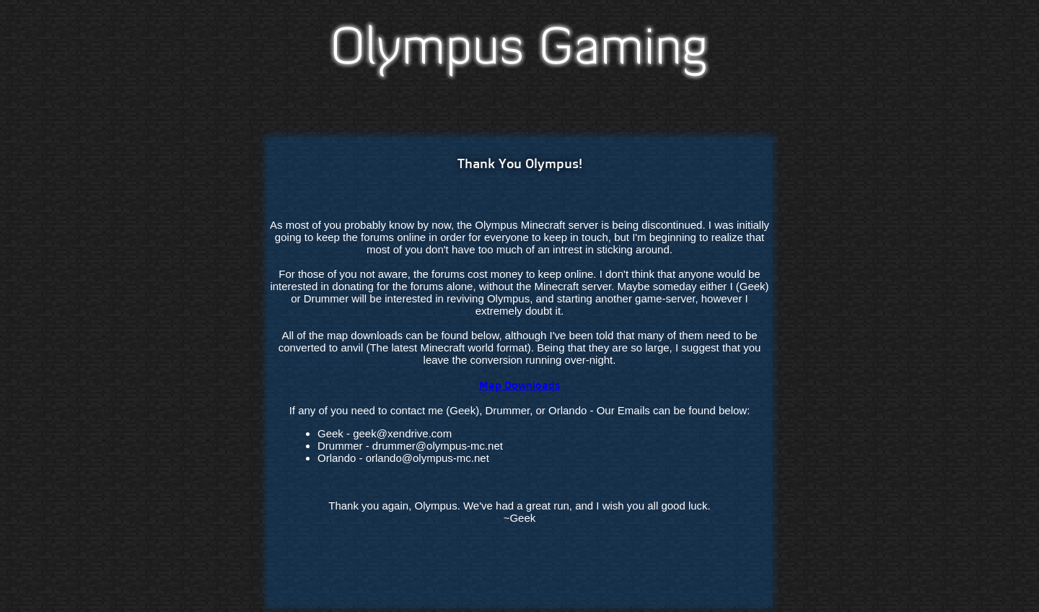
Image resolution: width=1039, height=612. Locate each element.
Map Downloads (520, 385)
